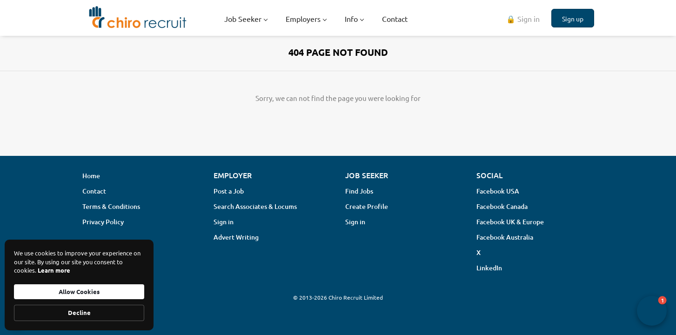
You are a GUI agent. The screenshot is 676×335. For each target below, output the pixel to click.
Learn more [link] (54, 270)
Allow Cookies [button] (79, 291)
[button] (652, 311)
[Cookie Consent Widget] (79, 285)
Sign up (572, 18)
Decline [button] (79, 312)
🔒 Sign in (523, 18)
